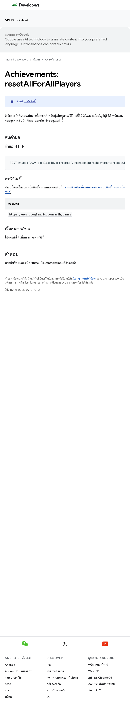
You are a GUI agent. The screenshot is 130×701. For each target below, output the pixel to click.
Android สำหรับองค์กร (18, 671)
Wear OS (94, 671)
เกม (49, 665)
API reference (17, 20)
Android (10, 665)
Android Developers (16, 59)
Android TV (95, 690)
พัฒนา (36, 59)
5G (49, 697)
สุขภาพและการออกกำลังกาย (63, 677)
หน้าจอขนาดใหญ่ (98, 665)
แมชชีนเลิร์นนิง (55, 671)
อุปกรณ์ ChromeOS (100, 677)
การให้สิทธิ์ (30, 101)
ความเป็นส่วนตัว (56, 690)
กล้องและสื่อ (54, 684)
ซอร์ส (8, 684)
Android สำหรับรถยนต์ (102, 684)
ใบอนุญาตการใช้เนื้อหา (84, 278)
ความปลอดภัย (13, 677)
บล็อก (8, 697)
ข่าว (7, 690)
